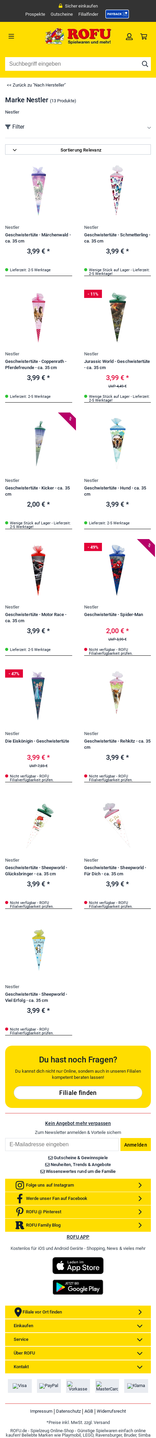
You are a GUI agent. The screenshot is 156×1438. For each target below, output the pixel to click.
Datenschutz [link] (68, 1411)
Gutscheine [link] (62, 14)
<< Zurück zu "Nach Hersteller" (36, 85)
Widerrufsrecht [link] (111, 1411)
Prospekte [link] (35, 14)
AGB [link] (88, 1411)
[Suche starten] (145, 64)
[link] (117, 14)
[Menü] (23, 36)
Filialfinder (88, 14)
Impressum (41, 1411)
